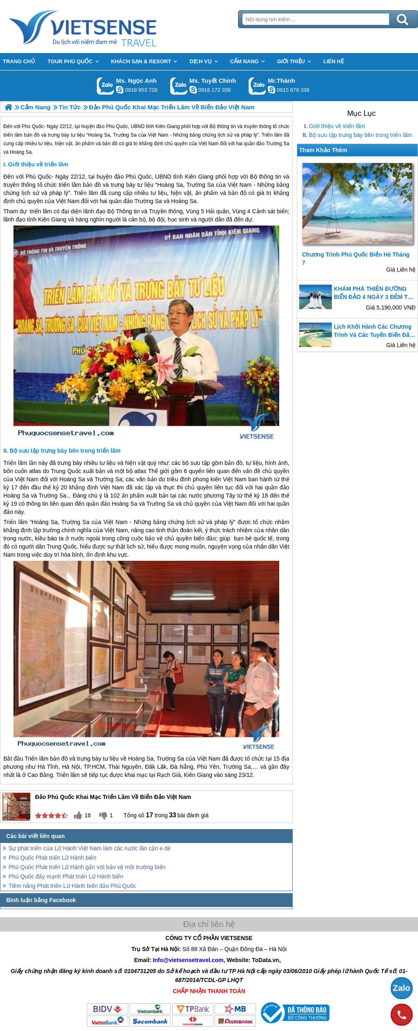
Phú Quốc (38, 176)
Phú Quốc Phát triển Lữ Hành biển (52, 857)
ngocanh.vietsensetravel (120, 90)
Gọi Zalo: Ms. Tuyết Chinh (179, 86)
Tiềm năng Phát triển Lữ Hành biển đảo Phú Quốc (72, 886)
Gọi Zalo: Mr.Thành (257, 86)
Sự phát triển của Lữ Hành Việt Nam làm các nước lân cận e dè (90, 848)
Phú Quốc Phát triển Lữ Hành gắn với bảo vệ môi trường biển (87, 867)
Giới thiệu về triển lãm (337, 126)
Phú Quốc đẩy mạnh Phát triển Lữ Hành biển (66, 876)
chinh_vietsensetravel (193, 90)
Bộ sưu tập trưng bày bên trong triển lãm (360, 135)
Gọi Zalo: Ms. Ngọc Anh (105, 86)
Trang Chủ (103, 26)
